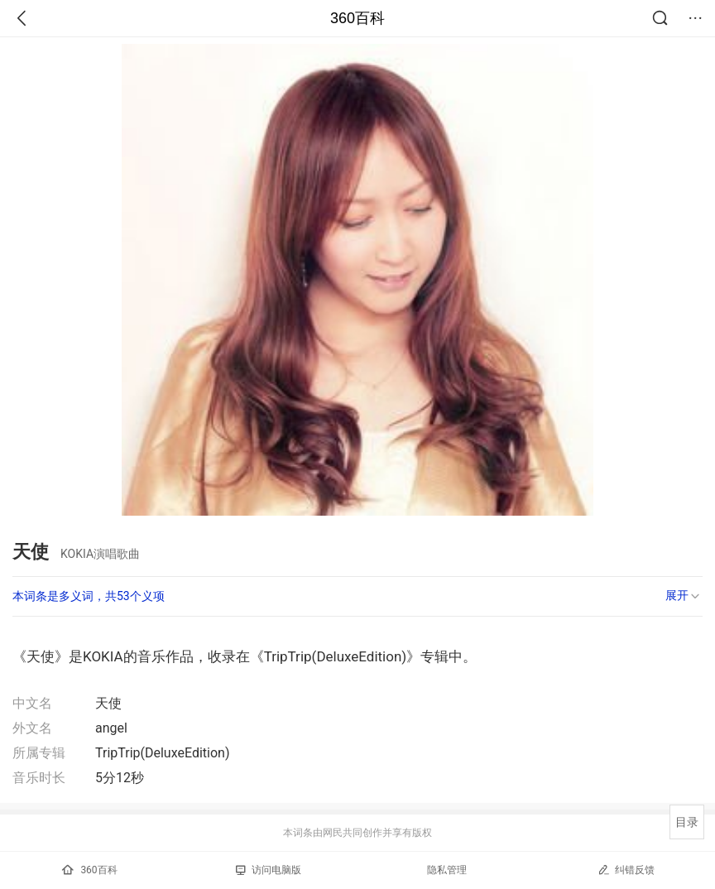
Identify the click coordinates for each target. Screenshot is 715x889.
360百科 (357, 18)
